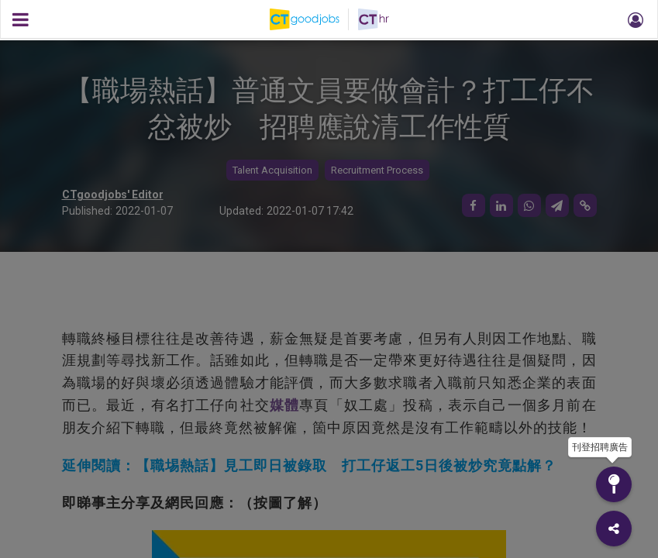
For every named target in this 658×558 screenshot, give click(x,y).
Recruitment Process (377, 170)
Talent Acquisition (272, 170)
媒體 (284, 405)
